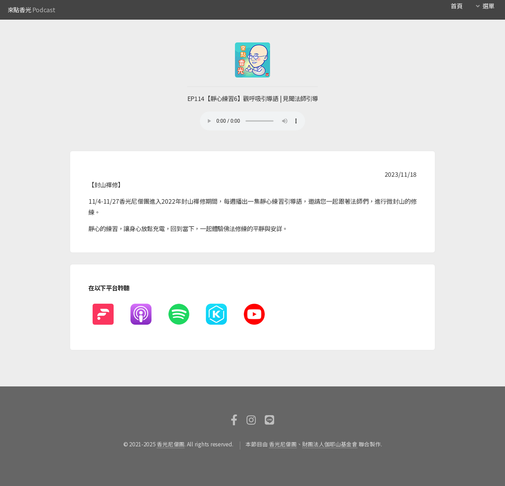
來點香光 (19, 9)
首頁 (456, 5)
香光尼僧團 (170, 444)
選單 (488, 5)
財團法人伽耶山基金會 (329, 444)
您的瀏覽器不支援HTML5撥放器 (252, 121)
